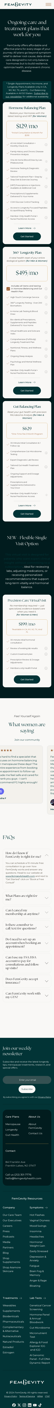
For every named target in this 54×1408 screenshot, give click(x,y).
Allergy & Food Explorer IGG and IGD (39, 1346)
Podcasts (8, 1236)
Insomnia (35, 1231)
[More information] (46, 144)
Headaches (37, 1236)
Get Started (27, 236)
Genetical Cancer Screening (40, 1307)
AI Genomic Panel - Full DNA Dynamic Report (40, 1359)
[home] (17, 4)
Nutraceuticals (12, 1336)
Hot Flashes (37, 1215)
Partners (8, 1247)
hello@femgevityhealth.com (23, 1178)
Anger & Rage (38, 1280)
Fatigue (34, 1265)
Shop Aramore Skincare (12, 1269)
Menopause (12, 1124)
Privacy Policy (44, 1097)
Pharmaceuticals (13, 1321)
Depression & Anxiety (38, 1258)
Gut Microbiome (40, 1327)
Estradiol (8, 1347)
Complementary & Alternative (13, 1329)
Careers (7, 1225)
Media (6, 1242)
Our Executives (12, 1220)
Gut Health (12, 1134)
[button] (48, 4)
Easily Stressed (39, 1251)
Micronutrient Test (38, 1335)
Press (6, 1231)
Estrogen (8, 1352)
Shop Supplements (11, 1260)
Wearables (9, 1305)
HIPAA (40, 1396)
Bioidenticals (11, 1316)
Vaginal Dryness (40, 1220)
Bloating (35, 1285)
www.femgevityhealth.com (20, 876)
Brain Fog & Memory (37, 1273)
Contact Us (35, 1133)
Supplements (11, 1310)
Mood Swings (38, 1225)
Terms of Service (27, 1396)
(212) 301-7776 (22, 1174)
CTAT (47, 1396)
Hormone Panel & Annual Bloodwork (40, 1318)
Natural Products (13, 1341)
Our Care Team (12, 1215)
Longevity (11, 1129)
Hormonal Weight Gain (37, 1244)
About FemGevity (35, 1126)
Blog (6, 1252)
